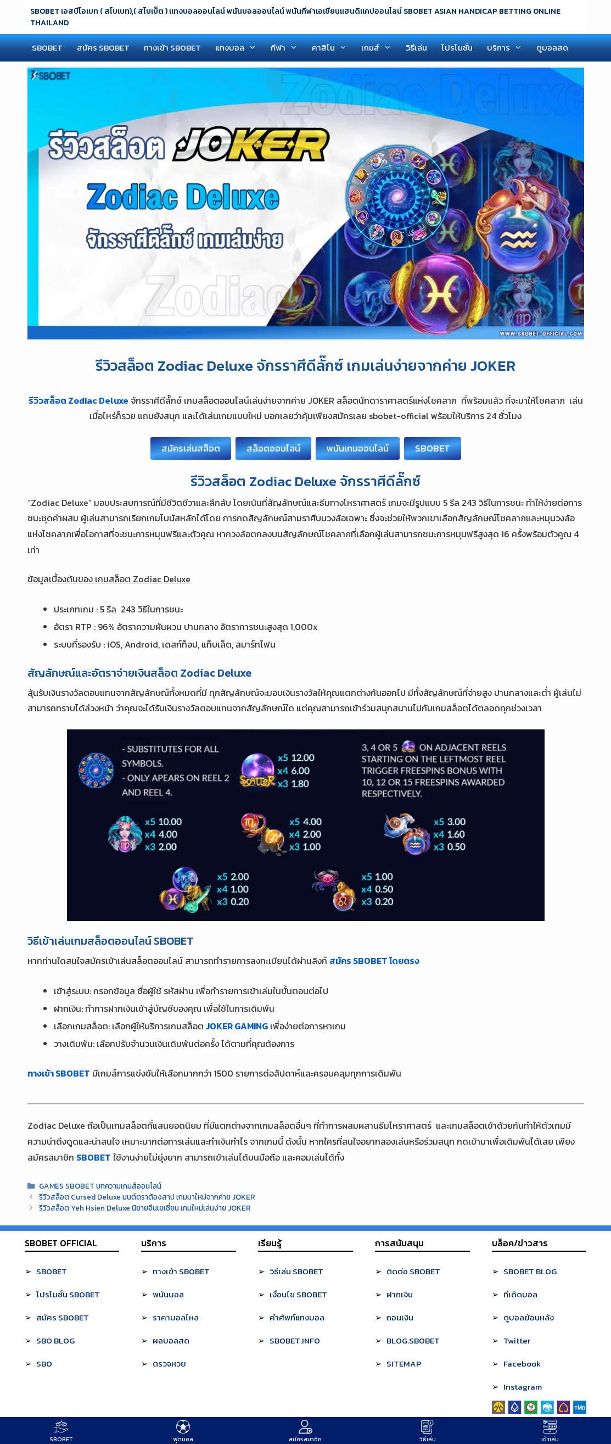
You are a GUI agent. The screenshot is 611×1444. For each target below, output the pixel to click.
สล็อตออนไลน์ (273, 448)
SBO (44, 1363)
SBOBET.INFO (295, 1340)
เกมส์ (380, 48)
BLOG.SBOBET (413, 1340)
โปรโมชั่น (457, 47)
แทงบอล (239, 48)
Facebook (522, 1363)
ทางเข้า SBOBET (172, 47)
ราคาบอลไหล (176, 1317)
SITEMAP (403, 1363)
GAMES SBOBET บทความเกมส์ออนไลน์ (100, 1185)
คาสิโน (333, 48)
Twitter (516, 1340)
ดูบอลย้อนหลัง (528, 1317)
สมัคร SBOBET (103, 47)
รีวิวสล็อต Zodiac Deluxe (78, 400)
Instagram (522, 1386)
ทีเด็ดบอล (520, 1294)
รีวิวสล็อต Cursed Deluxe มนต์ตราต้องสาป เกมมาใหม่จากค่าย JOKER (147, 1196)
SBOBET (47, 47)
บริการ (508, 48)
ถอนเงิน (399, 1317)
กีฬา (288, 48)
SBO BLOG (55, 1340)
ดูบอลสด (552, 47)
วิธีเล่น (416, 47)
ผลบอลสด (171, 1340)
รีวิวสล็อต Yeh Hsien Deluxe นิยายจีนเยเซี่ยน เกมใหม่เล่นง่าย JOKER (145, 1207)
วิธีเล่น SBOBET (296, 1271)
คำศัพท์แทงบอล (297, 1317)
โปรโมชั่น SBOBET (68, 1294)
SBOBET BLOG (530, 1271)
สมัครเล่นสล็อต (190, 448)
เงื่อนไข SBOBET (298, 1294)
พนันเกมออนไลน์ (358, 448)
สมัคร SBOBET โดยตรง (374, 960)
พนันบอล (168, 1294)
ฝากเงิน (399, 1294)
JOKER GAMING (237, 1026)
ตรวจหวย (169, 1363)
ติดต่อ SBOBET (413, 1271)
